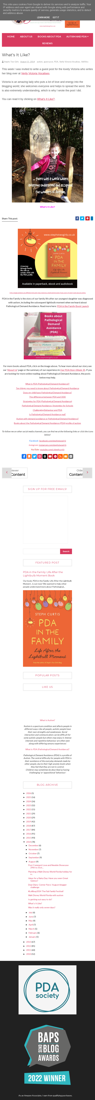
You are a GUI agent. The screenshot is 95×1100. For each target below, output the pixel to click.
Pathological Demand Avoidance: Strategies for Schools (47, 406)
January (32, 937)
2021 (28, 814)
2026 (28, 794)
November (34, 850)
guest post (48, 62)
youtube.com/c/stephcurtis (52, 450)
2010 (28, 954)
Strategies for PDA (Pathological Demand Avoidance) (47, 402)
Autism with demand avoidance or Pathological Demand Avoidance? (47, 419)
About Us (26, 36)
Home (11, 36)
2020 (28, 818)
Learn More (43, 17)
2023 (28, 806)
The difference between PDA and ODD (47, 397)
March (32, 929)
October (33, 854)
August (32, 862)
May (31, 921)
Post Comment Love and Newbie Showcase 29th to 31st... (48, 866)
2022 (28, 810)
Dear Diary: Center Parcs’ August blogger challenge (47, 886)
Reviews (47, 43)
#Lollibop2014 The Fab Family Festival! (46, 892)
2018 (28, 826)
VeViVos (84, 62)
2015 (28, 838)
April (31, 925)
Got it (56, 17)
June (31, 917)
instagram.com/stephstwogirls (52, 445)
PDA (56, 62)
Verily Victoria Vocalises (69, 62)
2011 (28, 950)
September (34, 858)
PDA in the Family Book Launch (73, 306)
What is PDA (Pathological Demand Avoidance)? (47, 384)
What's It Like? (45, 99)
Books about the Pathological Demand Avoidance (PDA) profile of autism (47, 423)
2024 (28, 802)
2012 (28, 946)
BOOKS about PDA (49, 36)
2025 (28, 798)
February (33, 933)
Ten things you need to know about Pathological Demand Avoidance (47, 388)
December (34, 846)
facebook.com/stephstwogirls (52, 441)
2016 (28, 834)
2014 (28, 842)
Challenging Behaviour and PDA (47, 410)
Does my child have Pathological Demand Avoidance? (47, 393)
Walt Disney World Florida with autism (45, 896)
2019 (28, 822)
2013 (28, 942)
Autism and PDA (76, 36)
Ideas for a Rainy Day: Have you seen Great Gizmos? (48, 880)
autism (40, 62)
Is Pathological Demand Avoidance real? (47, 415)
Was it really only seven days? (41, 908)
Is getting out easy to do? (40, 900)
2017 (28, 830)
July (31, 913)
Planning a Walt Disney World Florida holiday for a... (50, 873)
